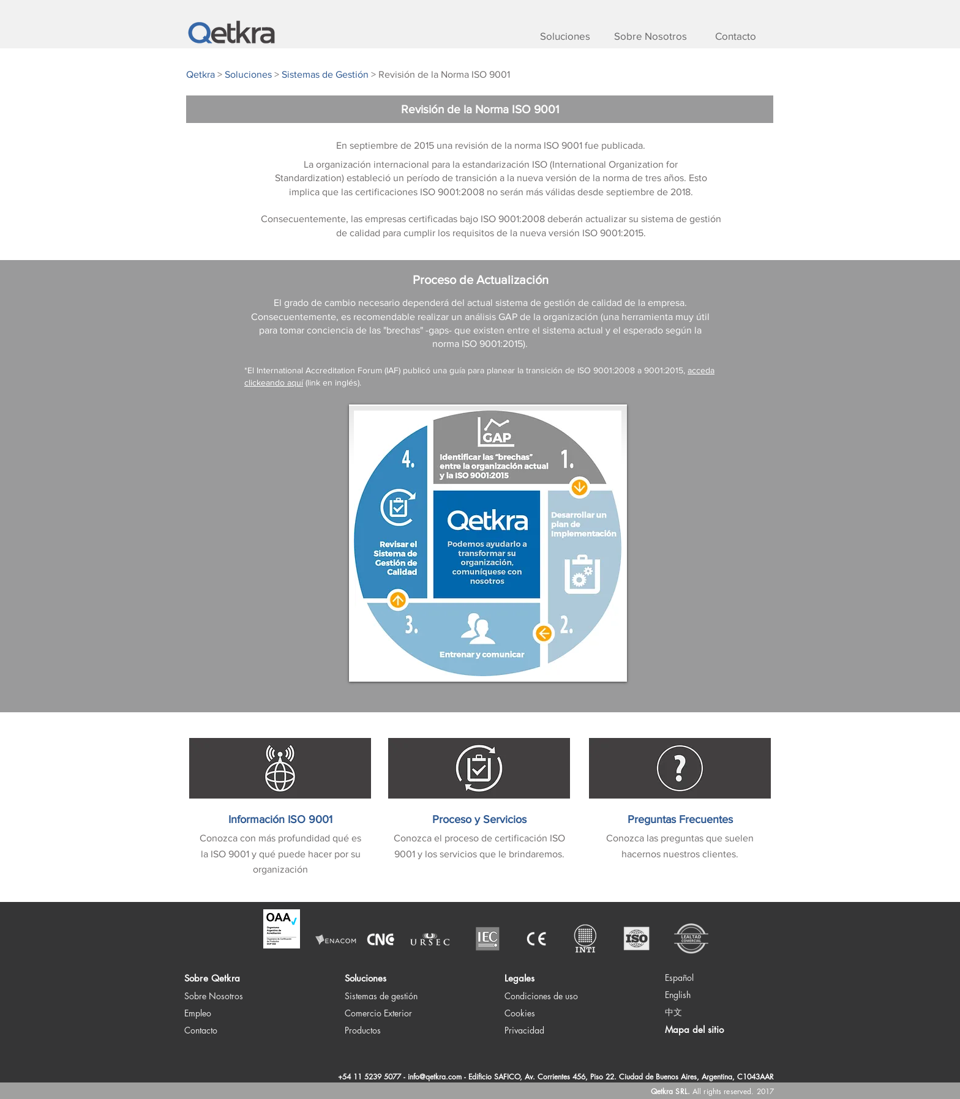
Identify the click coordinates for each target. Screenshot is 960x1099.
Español (679, 977)
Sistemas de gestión (381, 996)
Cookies (519, 1013)
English (678, 994)
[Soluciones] (565, 36)
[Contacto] (735, 36)
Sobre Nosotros (213, 996)
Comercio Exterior (378, 1013)
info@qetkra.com (435, 1076)
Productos (363, 1030)
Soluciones (365, 978)
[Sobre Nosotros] (650, 36)
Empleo (197, 1013)
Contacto (200, 1030)
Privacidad (524, 1030)
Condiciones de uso (541, 996)
